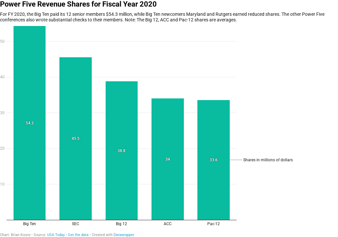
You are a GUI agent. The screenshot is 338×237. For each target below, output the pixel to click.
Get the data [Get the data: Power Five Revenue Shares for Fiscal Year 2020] (78, 235)
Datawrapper (124, 235)
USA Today (56, 235)
